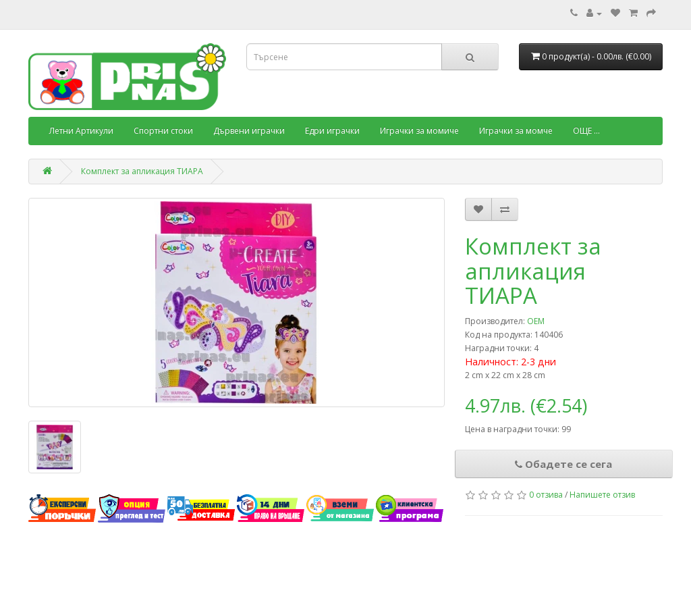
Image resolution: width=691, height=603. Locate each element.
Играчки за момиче (419, 130)
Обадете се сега (563, 464)
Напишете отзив (602, 494)
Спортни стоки (163, 130)
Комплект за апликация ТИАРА (142, 171)
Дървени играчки (249, 130)
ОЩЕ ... (586, 130)
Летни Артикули (81, 130)
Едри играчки (332, 130)
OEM (536, 321)
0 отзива (546, 494)
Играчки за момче (516, 130)
